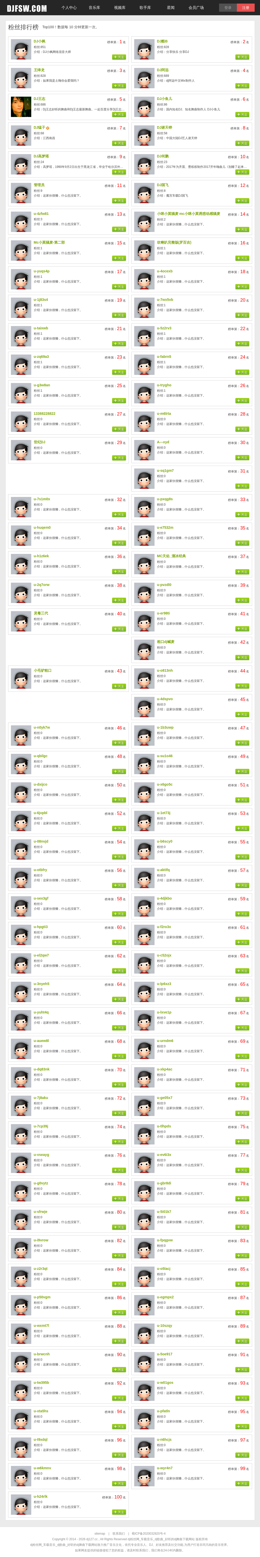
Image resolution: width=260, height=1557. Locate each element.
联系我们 (119, 1533)
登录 (228, 8)
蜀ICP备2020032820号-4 (148, 1533)
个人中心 (69, 7)
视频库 (120, 7)
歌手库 (145, 7)
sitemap (100, 1533)
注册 (245, 8)
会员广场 (196, 7)
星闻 (171, 7)
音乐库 (94, 7)
